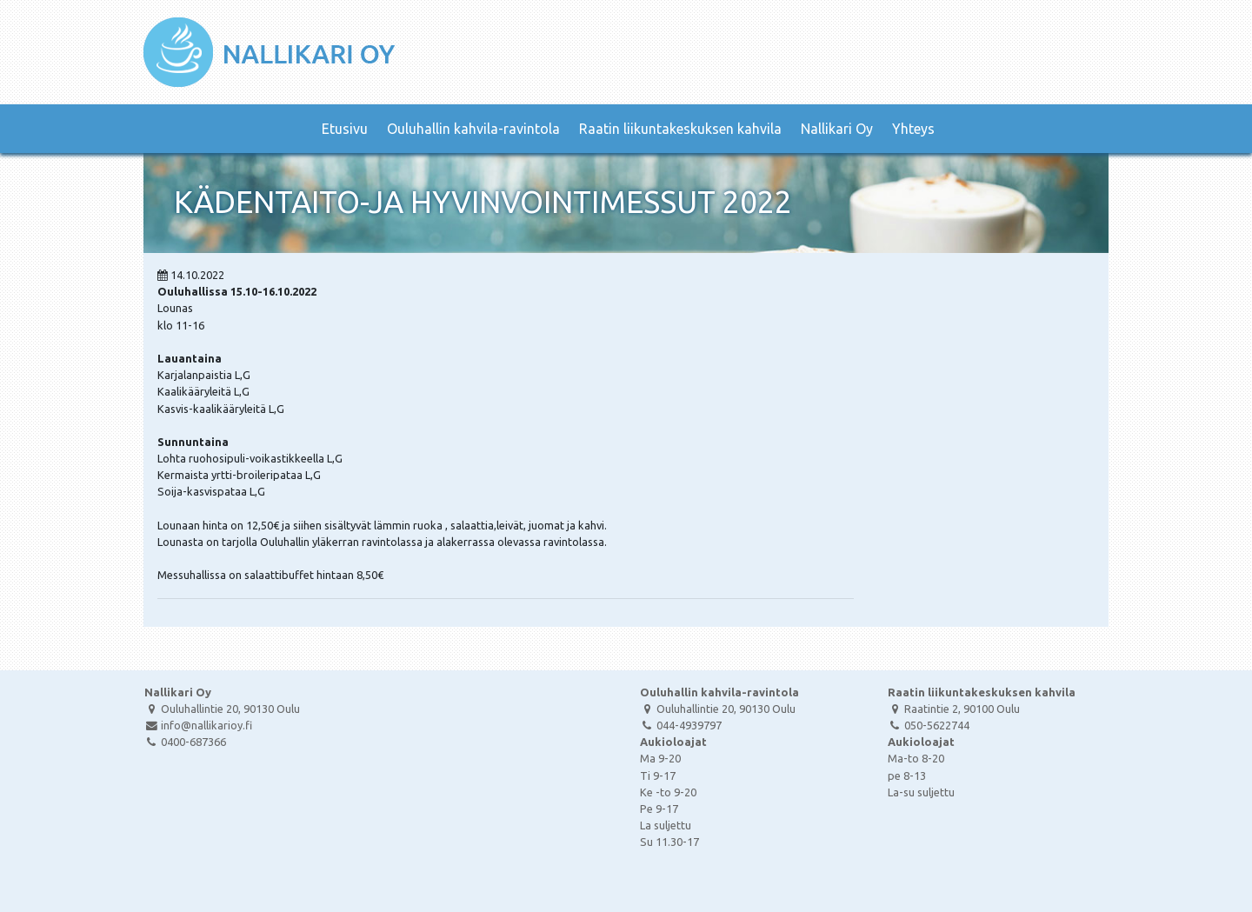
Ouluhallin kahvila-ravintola (473, 128)
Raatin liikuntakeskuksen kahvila (680, 128)
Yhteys (913, 128)
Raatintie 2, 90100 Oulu (954, 708)
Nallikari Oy (837, 128)
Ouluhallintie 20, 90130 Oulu (222, 708)
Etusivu (345, 128)
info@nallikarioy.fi (198, 725)
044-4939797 (681, 725)
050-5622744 (928, 725)
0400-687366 (185, 742)
